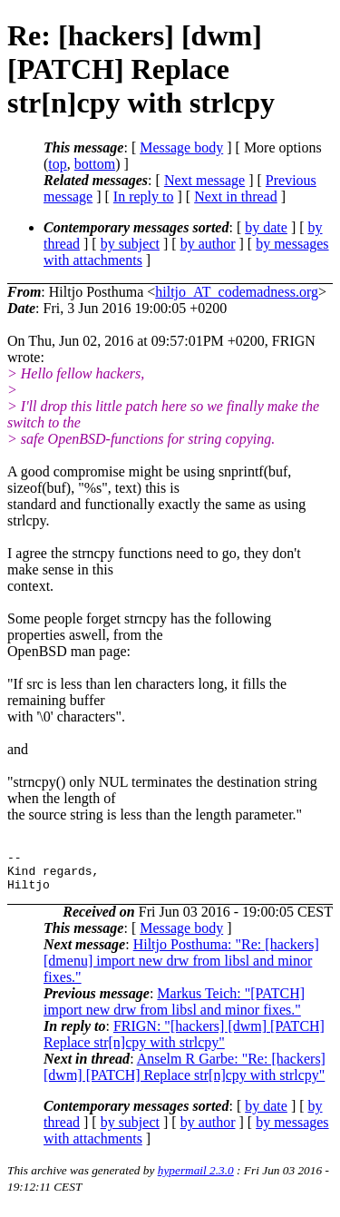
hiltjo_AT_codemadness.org (236, 291)
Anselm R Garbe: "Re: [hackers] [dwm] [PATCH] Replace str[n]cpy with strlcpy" (184, 1075)
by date (266, 227)
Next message (204, 180)
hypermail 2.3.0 (196, 1178)
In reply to (143, 196)
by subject (130, 243)
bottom (94, 164)
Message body (181, 147)
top (57, 164)
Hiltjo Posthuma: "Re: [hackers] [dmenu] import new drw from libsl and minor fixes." (181, 969)
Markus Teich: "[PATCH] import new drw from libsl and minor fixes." (174, 1010)
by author (208, 243)
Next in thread (235, 196)
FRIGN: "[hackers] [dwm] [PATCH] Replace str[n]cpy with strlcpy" (184, 1042)
